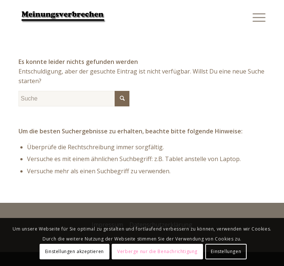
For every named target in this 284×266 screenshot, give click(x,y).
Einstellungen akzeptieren (74, 251)
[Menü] (255, 16)
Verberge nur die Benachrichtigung (157, 251)
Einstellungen (226, 251)
